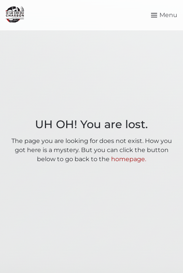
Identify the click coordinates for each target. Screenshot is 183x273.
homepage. (128, 159)
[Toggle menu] (164, 15)
